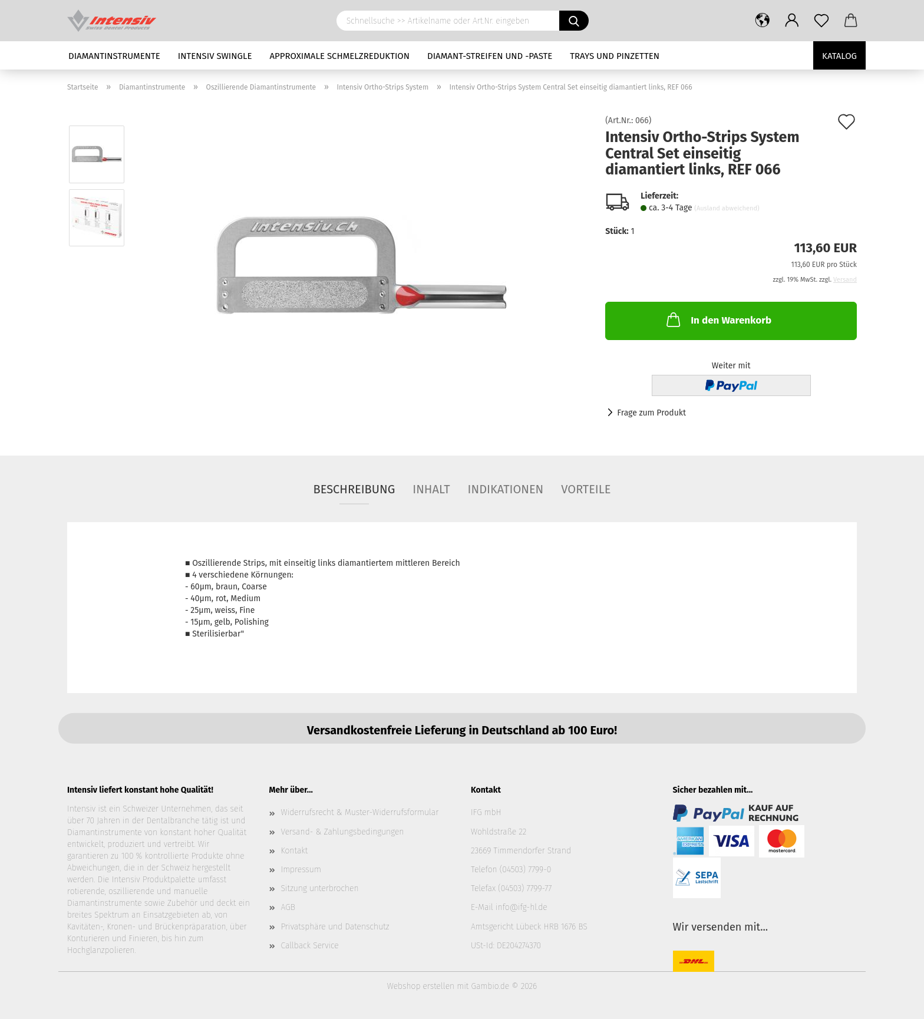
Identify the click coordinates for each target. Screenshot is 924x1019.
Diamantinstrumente (114, 56)
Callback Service (310, 946)
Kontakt (294, 851)
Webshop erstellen (420, 986)
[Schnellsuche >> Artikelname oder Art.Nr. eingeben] (574, 21)
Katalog (839, 56)
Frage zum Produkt (651, 413)
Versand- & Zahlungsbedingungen (342, 832)
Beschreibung (354, 489)
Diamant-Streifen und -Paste (489, 56)
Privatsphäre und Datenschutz (335, 927)
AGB (288, 907)
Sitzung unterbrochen (320, 888)
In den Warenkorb (717, 319)
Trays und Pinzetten (614, 56)
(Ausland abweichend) (726, 208)
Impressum (301, 870)
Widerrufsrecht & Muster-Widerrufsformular (360, 812)
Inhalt (431, 489)
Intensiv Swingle (215, 56)
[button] (762, 20)
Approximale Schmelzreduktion (340, 56)
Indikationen (506, 489)
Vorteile (585, 489)
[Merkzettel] (821, 20)
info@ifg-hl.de (521, 907)
